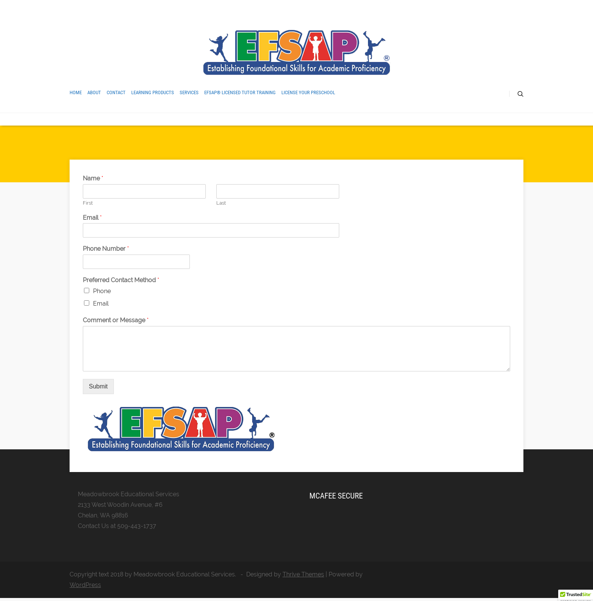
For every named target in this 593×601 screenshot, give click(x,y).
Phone (102, 291)
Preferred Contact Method (121, 280)
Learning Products (152, 92)
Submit (98, 386)
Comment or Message (116, 320)
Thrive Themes (303, 574)
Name (93, 178)
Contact (116, 92)
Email (92, 217)
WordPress (85, 585)
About (94, 92)
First (88, 203)
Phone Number (106, 248)
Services (189, 92)
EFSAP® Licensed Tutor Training (240, 92)
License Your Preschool (308, 92)
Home (76, 92)
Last (221, 203)
